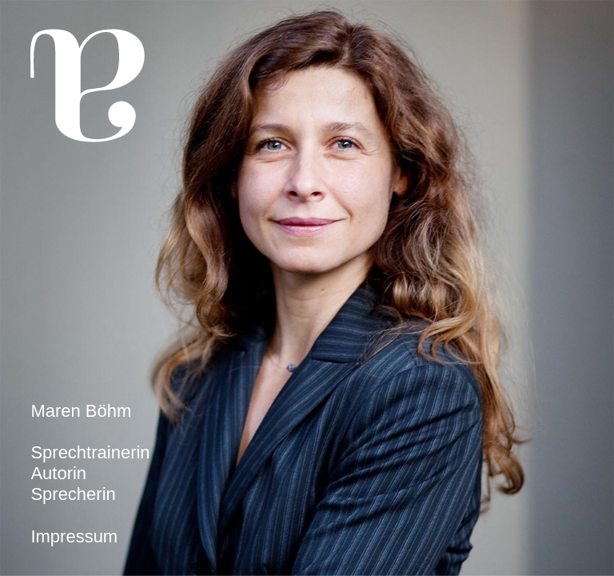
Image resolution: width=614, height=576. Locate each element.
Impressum (74, 536)
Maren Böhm (80, 411)
